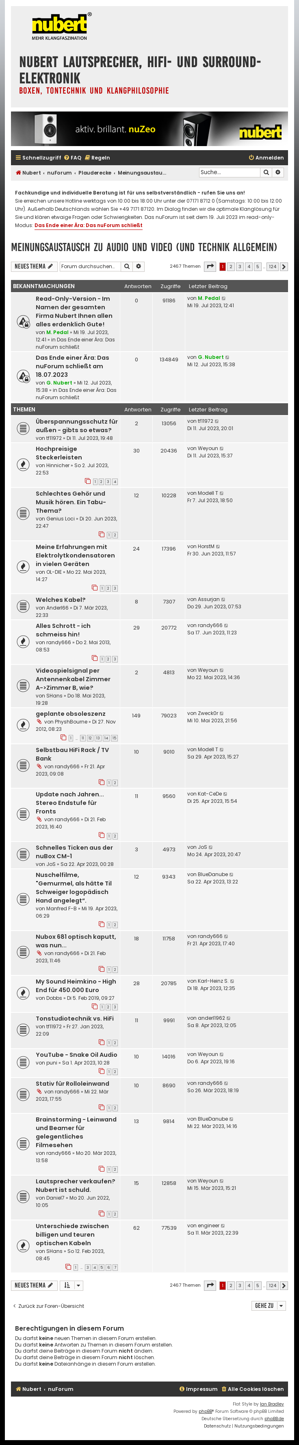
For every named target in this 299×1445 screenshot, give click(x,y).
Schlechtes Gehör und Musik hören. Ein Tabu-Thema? (71, 502)
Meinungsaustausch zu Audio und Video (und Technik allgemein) (144, 247)
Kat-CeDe (210, 793)
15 (114, 738)
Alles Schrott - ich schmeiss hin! (63, 630)
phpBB (205, 1411)
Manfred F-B (61, 908)
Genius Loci (60, 518)
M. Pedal (57, 332)
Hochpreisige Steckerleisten (59, 453)
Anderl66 (57, 607)
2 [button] (231, 266)
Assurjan (209, 599)
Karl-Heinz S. (213, 980)
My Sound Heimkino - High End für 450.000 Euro (76, 985)
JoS (51, 864)
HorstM (206, 546)
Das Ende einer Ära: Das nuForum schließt (89, 225)
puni (51, 1062)
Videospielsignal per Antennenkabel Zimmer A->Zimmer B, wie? (73, 679)
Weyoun (208, 448)
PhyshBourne (71, 721)
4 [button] (248, 266)
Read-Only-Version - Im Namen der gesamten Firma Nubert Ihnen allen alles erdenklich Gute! (74, 311)
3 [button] (239, 266)
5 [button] (257, 266)
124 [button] (272, 266)
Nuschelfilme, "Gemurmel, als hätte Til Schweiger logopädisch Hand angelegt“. (74, 888)
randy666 (58, 642)
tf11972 (54, 438)
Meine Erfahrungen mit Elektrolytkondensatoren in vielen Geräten (75, 555)
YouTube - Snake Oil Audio (76, 1055)
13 (98, 738)
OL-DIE (54, 571)
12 (90, 738)
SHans (54, 695)
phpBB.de (274, 1419)
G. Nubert (59, 382)
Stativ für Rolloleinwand (72, 1084)
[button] (210, 266)
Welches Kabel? (61, 600)
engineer (208, 1225)
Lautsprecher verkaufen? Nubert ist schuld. (75, 1185)
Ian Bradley (272, 1404)
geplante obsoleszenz (71, 714)
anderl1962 (211, 1017)
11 (83, 738)
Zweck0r (208, 713)
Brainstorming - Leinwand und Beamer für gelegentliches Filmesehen (76, 1132)
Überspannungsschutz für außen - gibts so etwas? (77, 426)
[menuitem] (72, 158)
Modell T (208, 493)
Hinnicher (57, 465)
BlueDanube (213, 874)
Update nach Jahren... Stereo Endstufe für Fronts (70, 802)
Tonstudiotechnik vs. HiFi (75, 1018)
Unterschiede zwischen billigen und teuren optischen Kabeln (72, 1234)
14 (106, 738)
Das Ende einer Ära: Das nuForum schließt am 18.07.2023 (72, 366)
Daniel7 (55, 1197)
